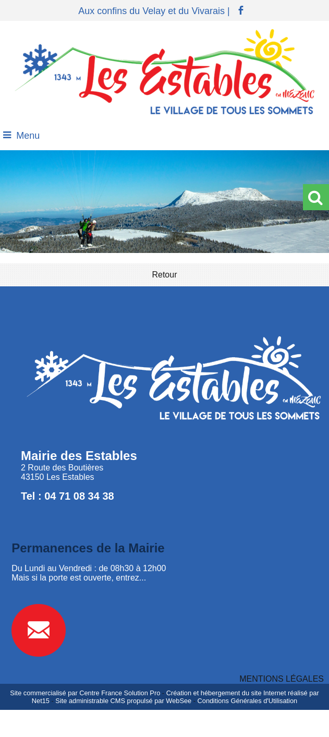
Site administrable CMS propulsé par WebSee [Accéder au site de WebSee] (123, 701)
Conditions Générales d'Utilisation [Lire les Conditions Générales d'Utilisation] (248, 701)
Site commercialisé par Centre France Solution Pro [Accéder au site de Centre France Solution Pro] (85, 693)
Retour (164, 274)
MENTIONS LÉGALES (281, 678)
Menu (28, 135)
